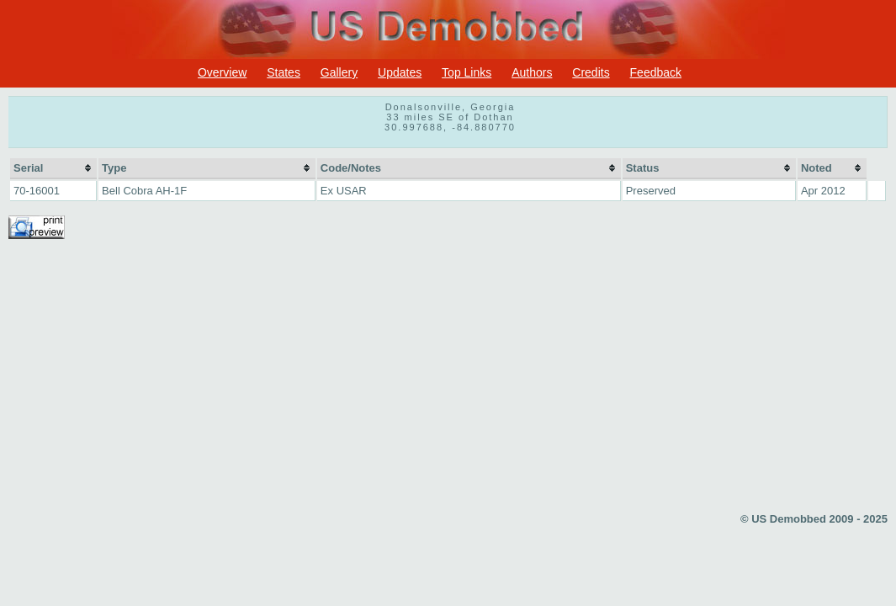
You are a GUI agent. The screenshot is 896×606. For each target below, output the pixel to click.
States (283, 72)
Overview (222, 72)
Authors (532, 72)
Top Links (466, 72)
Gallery (339, 72)
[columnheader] (53, 168)
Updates (399, 72)
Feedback (655, 72)
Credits (590, 72)
